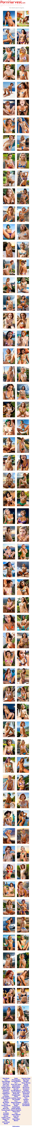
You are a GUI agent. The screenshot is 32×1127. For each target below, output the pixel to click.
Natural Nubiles (16, 1102)
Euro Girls (6, 1086)
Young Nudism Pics (16, 1082)
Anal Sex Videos (16, 1116)
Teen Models (6, 1081)
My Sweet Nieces (6, 1103)
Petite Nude (16, 1107)
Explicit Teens (5, 1087)
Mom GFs (6, 1108)
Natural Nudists (16, 1110)
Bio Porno (26, 1087)
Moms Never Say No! (16, 1088)
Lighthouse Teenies (6, 1094)
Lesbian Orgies (16, 1098)
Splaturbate (16, 1086)
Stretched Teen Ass (26, 1094)
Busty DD (16, 1093)
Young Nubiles (25, 1085)
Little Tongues (5, 1098)
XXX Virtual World (6, 1122)
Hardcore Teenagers (6, 1091)
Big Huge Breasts (26, 1080)
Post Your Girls (16, 1084)
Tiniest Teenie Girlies (5, 1106)
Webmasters (16, 1126)
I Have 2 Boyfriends (26, 1103)
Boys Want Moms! (16, 1119)
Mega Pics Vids (6, 1119)
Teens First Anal (16, 1112)
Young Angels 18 (5, 1110)
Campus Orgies (26, 1100)
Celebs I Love (6, 1117)
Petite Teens (26, 1092)
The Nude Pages (16, 1104)
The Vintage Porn (16, 1100)
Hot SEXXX (26, 1105)
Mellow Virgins (6, 1100)
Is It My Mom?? (16, 1090)
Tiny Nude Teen (26, 1097)
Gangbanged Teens (16, 1095)
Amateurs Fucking (26, 1089)
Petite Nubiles (16, 1108)
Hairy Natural (16, 1114)
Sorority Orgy (26, 1078)
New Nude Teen (6, 1079)
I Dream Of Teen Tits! (5, 1083)
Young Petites (16, 1092)
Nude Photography (16, 1079)
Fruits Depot (6, 1089)
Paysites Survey (6, 1115)
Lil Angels (6, 1096)
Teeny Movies (26, 1083)
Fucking (6, 1113)
